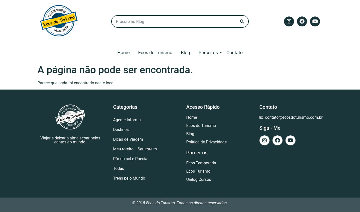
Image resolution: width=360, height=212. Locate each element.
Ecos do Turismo (155, 52)
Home (123, 52)
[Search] (242, 21)
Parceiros (209, 52)
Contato (234, 52)
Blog (185, 52)
